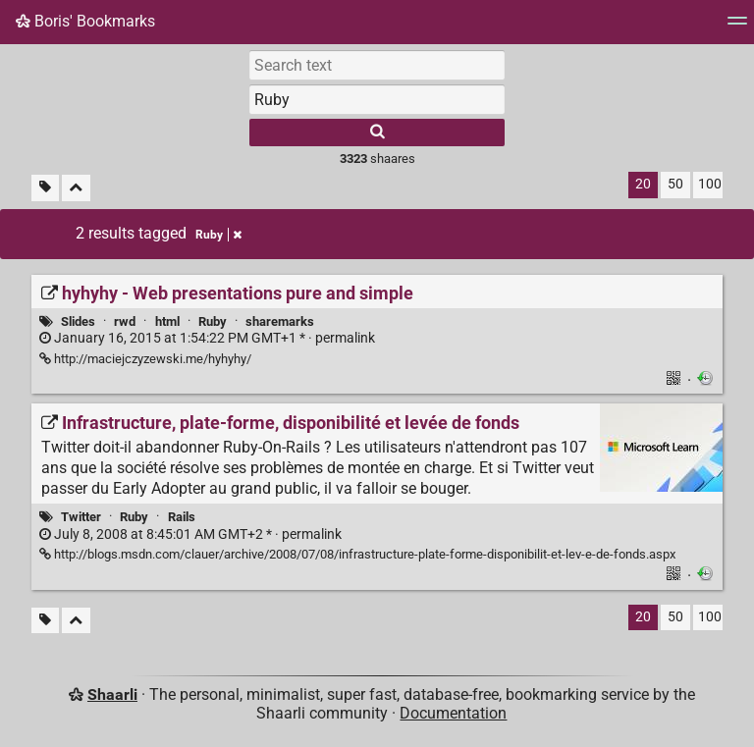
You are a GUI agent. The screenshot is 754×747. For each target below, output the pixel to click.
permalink (207, 338)
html (167, 321)
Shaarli (112, 694)
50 (675, 184)
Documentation (453, 713)
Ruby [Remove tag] (218, 234)
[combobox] (377, 99)
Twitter (81, 516)
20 (643, 184)
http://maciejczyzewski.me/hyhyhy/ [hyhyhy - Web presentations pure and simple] (145, 358)
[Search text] (377, 65)
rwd (124, 321)
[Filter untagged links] (45, 188)
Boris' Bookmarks (85, 21)
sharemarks (279, 321)
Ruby (212, 321)
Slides (78, 321)
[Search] (377, 132)
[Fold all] (76, 188)
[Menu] (737, 27)
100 (710, 184)
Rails (181, 516)
